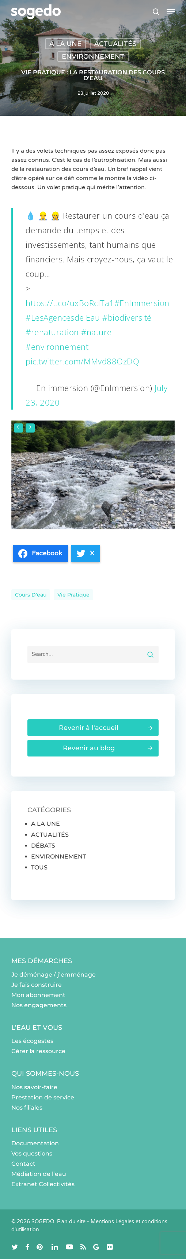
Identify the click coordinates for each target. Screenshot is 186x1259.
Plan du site (71, 1222)
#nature (96, 332)
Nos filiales (26, 1107)
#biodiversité (127, 317)
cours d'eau (30, 594)
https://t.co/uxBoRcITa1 (70, 302)
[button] (171, 11)
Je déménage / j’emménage (53, 974)
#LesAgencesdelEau (63, 317)
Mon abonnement (38, 995)
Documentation (35, 1143)
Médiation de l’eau (38, 1173)
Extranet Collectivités (43, 1184)
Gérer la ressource (38, 1051)
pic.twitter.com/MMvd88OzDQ (82, 361)
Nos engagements (39, 1005)
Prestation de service (42, 1097)
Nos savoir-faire (34, 1087)
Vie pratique (73, 594)
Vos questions (31, 1153)
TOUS (39, 867)
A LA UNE (65, 44)
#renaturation (52, 332)
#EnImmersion (142, 302)
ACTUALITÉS (115, 44)
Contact (23, 1163)
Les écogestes (32, 1040)
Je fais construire (36, 984)
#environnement (57, 346)
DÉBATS (43, 845)
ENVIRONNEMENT (93, 56)
